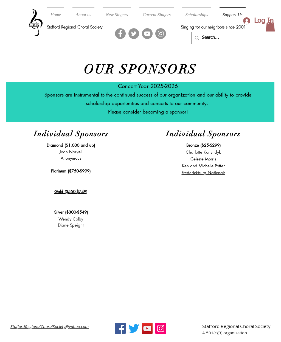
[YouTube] (147, 33)
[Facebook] (120, 33)
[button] (270, 26)
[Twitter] (133, 33)
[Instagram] (160, 33)
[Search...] (232, 38)
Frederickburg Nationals (203, 172)
